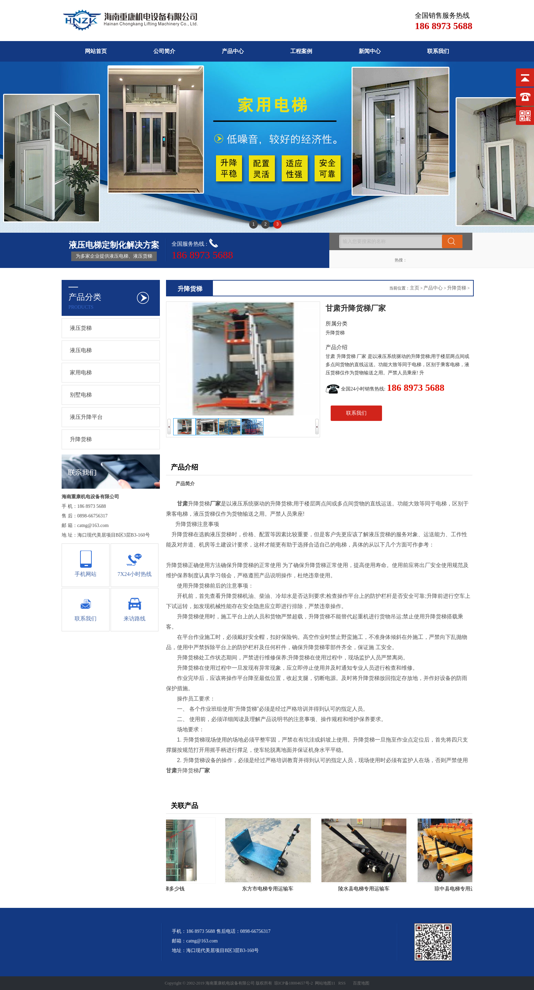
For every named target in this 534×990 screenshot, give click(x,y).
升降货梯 (81, 439)
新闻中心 (370, 51)
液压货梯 (81, 328)
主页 (414, 288)
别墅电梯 (81, 395)
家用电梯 (81, 372)
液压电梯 (81, 350)
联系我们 (438, 51)
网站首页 (96, 51)
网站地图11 (325, 983)
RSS (341, 983)
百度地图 (361, 983)
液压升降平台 (86, 417)
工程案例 (301, 51)
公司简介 (164, 51)
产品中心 (233, 51)
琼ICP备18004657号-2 (293, 983)
